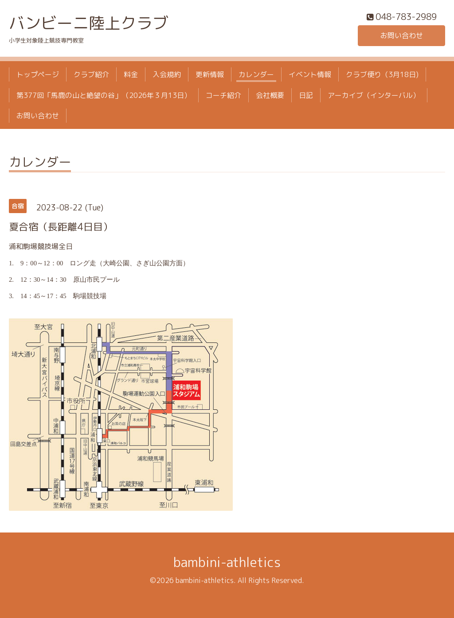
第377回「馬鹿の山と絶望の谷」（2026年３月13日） (103, 95)
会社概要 (270, 95)
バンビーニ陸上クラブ (88, 23)
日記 (306, 95)
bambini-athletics (227, 562)
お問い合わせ (401, 35)
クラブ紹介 (91, 74)
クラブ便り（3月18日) (382, 74)
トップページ (37, 74)
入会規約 (167, 74)
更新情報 (210, 74)
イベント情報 (310, 74)
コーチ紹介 (223, 95)
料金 (131, 74)
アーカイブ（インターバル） (374, 95)
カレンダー (256, 74)
